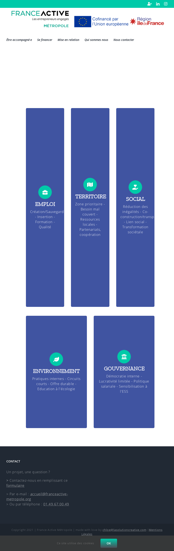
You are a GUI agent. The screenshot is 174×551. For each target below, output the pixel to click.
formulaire (15, 485)
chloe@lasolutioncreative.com (124, 530)
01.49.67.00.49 (56, 504)
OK (109, 543)
